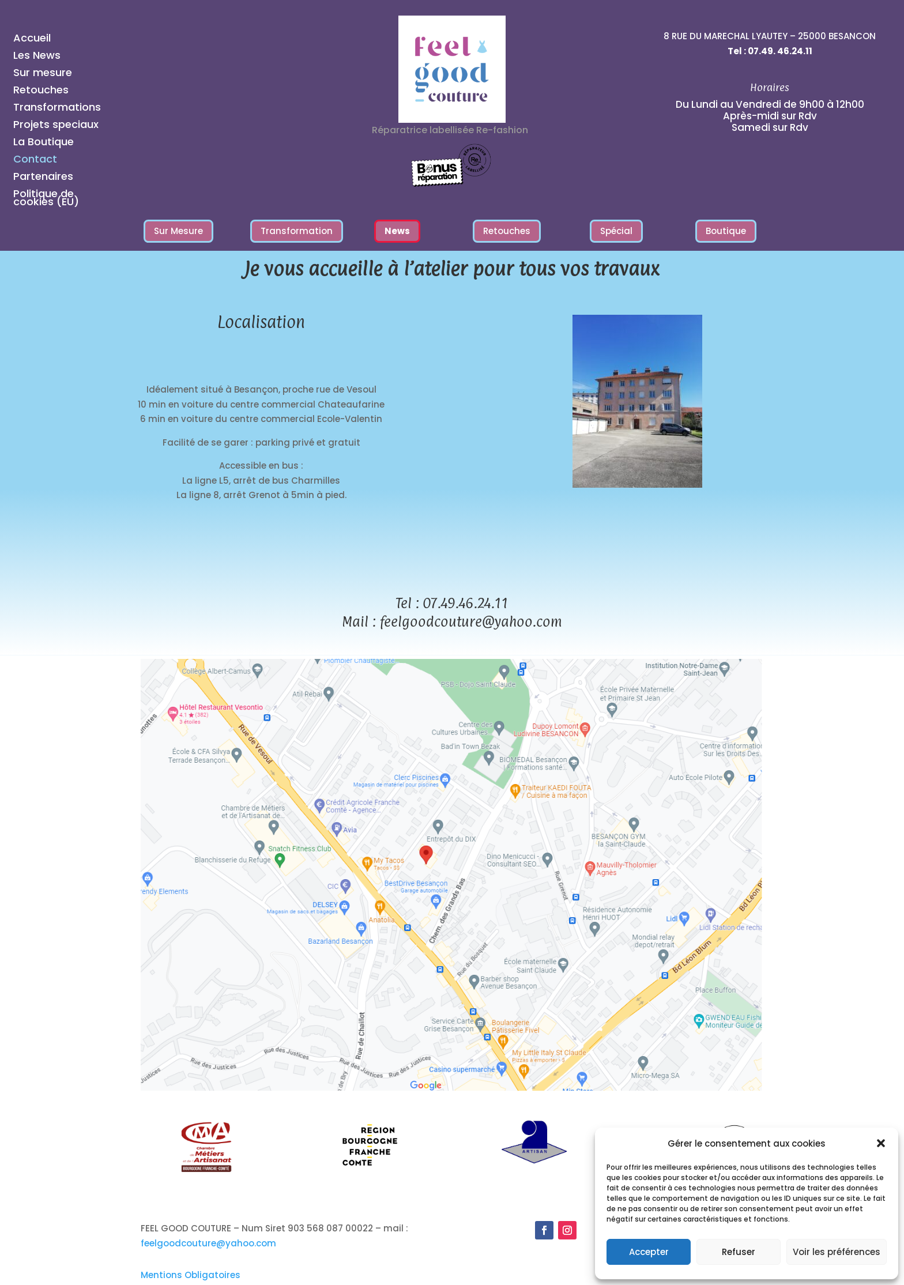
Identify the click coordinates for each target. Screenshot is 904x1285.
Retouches (41, 91)
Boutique (726, 231)
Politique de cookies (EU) (46, 199)
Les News (37, 56)
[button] (881, 1143)
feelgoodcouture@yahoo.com (471, 621)
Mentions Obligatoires (190, 1275)
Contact (35, 160)
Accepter (649, 1252)
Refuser (738, 1252)
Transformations (57, 108)
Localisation (261, 322)
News (397, 231)
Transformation (297, 231)
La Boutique (43, 143)
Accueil (32, 39)
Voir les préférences (836, 1252)
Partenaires (43, 177)
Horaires (769, 87)
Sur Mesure (178, 231)
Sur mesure (42, 74)
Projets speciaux (56, 125)
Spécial (616, 231)
